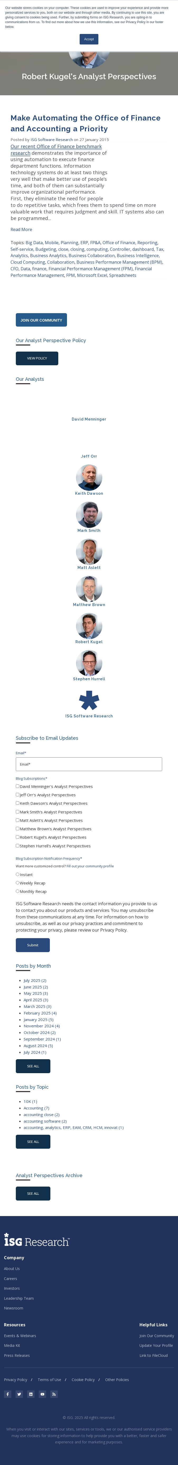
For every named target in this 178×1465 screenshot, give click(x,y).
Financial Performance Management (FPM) (91, 262)
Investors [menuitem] (12, 1281)
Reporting (147, 236)
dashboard (143, 243)
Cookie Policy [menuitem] (83, 1373)
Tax (159, 243)
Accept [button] (89, 39)
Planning (69, 236)
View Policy (37, 351)
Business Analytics (48, 249)
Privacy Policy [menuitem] (15, 1373)
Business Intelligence (138, 249)
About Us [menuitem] (12, 1261)
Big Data (34, 236)
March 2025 (37, 999)
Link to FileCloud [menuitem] (153, 1348)
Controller (120, 243)
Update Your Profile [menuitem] (156, 1339)
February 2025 (40, 1006)
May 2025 (36, 986)
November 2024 (42, 1019)
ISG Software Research (52, 139)
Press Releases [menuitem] (17, 1348)
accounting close (42, 1108)
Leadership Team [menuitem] (19, 1291)
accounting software (45, 1114)
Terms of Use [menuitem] (49, 1373)
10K (30, 1094)
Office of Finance (119, 236)
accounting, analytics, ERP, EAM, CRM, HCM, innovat (74, 1121)
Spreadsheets (122, 269)
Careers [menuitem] (10, 1271)
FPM (70, 269)
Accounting (36, 1101)
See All (33, 1186)
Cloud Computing (28, 255)
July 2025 (35, 973)
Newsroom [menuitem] (13, 1301)
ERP (84, 236)
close (63, 243)
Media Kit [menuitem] (12, 1339)
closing (77, 243)
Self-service (22, 243)
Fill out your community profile (90, 859)
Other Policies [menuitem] (117, 1373)
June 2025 (36, 980)
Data (25, 262)
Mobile (52, 236)
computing (97, 243)
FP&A (95, 236)
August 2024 (38, 1039)
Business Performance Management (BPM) (119, 255)
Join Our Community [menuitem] (156, 1329)
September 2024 (42, 1032)
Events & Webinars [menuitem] (20, 1329)
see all (33, 1059)
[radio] (89, 869)
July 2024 (35, 1045)
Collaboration (60, 255)
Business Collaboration (92, 249)
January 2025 (39, 1013)
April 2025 (36, 993)
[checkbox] (89, 810)
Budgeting (45, 243)
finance (39, 262)
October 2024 (40, 1025)
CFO (14, 262)
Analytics (19, 249)
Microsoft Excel (92, 269)
